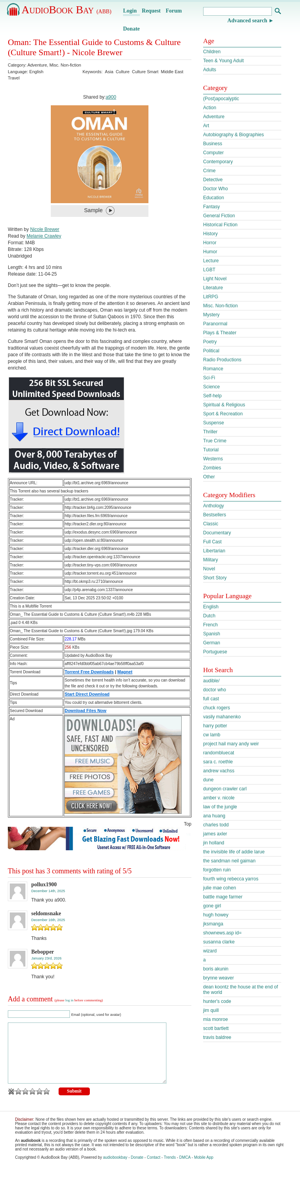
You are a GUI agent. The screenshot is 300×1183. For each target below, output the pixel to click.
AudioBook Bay (66, 10)
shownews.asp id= (222, 933)
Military (210, 560)
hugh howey (216, 915)
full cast (211, 699)
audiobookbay (115, 1169)
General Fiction (219, 215)
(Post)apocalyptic (221, 98)
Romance (213, 368)
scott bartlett (216, 1028)
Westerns (213, 459)
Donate (131, 29)
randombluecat (218, 753)
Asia (109, 71)
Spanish (211, 634)
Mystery (211, 314)
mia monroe (215, 1019)
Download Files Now (85, 710)
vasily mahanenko (222, 717)
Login (130, 11)
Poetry (210, 341)
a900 (111, 97)
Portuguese (215, 652)
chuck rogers (216, 708)
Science (211, 387)
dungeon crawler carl (224, 789)
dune (208, 780)
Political (211, 350)
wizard (210, 951)
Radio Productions (222, 359)
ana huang (214, 816)
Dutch (209, 616)
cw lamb (211, 735)
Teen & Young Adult (223, 60)
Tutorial (211, 450)
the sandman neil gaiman (229, 861)
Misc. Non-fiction (65, 65)
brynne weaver (218, 978)
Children (212, 51)
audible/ (211, 680)
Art (206, 125)
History (210, 233)
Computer (213, 152)
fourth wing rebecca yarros (230, 879)
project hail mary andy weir (231, 744)
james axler (215, 834)
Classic (210, 524)
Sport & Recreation (223, 414)
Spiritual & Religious (224, 405)
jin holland (213, 843)
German (211, 643)
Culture (122, 71)
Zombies (212, 468)
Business (212, 143)
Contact (153, 1169)
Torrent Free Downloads (89, 671)
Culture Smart (145, 71)
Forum (174, 11)
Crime (209, 170)
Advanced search (247, 20)
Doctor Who (215, 188)
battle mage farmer (223, 897)
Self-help (212, 396)
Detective (213, 179)
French (210, 625)
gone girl (212, 906)
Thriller (210, 432)
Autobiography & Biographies (233, 134)
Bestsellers (214, 515)
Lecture (211, 260)
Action (209, 107)
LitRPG (210, 296)
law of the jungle (220, 807)
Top (187, 824)
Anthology (213, 506)
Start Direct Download (86, 694)
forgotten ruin (217, 870)
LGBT (209, 269)
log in (69, 1000)
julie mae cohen (219, 888)
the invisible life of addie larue (233, 852)
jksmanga (213, 924)
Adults (209, 69)
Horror (209, 242)
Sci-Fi (209, 378)
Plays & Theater (219, 332)
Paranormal (215, 323)
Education (213, 197)
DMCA (185, 1169)
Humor (210, 251)
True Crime (215, 441)
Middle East (172, 71)
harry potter (215, 726)
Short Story (215, 578)
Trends (170, 1169)
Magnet (124, 671)
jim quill (211, 1010)
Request (151, 11)
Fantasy (211, 206)
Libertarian (214, 551)
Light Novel (215, 278)
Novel (209, 569)
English (210, 607)
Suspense (213, 423)
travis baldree (217, 1037)
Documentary (217, 533)
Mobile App (203, 1169)
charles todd (216, 825)
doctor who (214, 689)
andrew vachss (218, 771)
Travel (14, 78)
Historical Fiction (220, 224)
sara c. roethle (218, 762)
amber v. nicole (218, 798)
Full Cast (212, 542)
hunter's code (217, 1001)
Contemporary (218, 161)
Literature (213, 287)
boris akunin (216, 969)
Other (209, 477)
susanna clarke (219, 942)
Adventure (37, 65)
